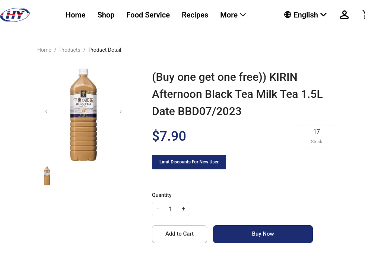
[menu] (166, 15)
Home (76, 14)
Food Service (148, 14)
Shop (106, 14)
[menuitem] (76, 15)
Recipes (195, 14)
